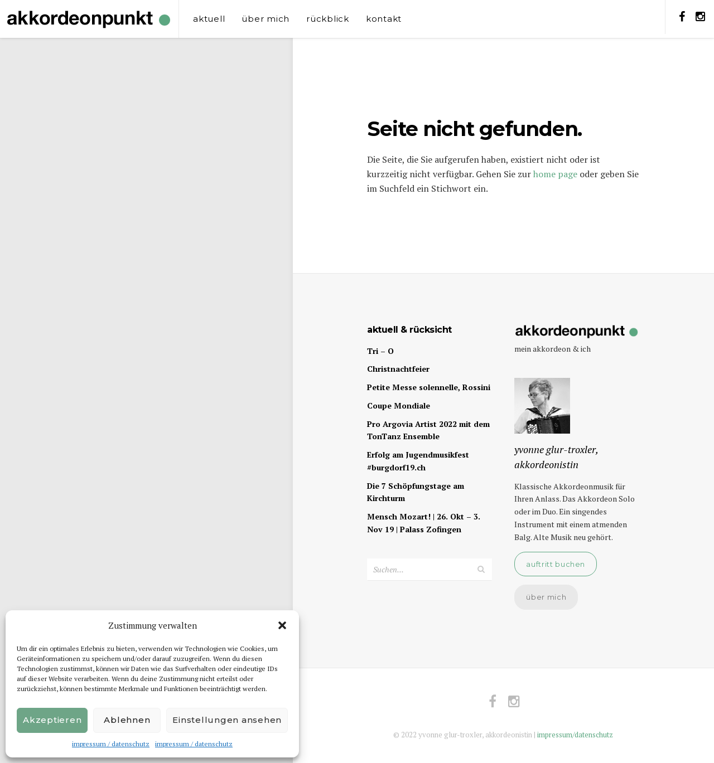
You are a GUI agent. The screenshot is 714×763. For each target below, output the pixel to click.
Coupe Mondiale (398, 405)
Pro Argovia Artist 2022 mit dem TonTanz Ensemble (428, 430)
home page (555, 174)
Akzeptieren (52, 720)
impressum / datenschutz (110, 744)
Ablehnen (127, 720)
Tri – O (380, 351)
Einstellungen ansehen (227, 720)
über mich (266, 18)
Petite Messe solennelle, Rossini (428, 387)
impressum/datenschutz (575, 735)
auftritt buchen (555, 564)
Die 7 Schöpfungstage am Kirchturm (415, 492)
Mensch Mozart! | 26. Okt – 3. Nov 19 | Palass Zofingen (423, 522)
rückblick (327, 18)
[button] (282, 625)
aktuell (209, 18)
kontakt (384, 18)
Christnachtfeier (398, 368)
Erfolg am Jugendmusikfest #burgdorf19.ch (418, 461)
